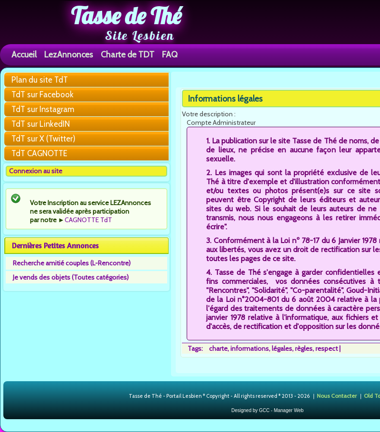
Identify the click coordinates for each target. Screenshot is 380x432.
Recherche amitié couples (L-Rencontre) (72, 263)
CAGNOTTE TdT (88, 220)
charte (218, 348)
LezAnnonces (68, 54)
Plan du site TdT (39, 80)
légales (282, 348)
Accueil (24, 54)
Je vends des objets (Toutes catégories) (71, 277)
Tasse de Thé (126, 15)
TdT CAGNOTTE (39, 153)
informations (249, 348)
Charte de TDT (127, 54)
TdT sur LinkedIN (40, 124)
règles (304, 348)
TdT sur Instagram (42, 109)
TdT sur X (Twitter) (43, 138)
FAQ (170, 54)
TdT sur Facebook (42, 94)
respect (326, 348)
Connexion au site (35, 171)
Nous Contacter (337, 395)
